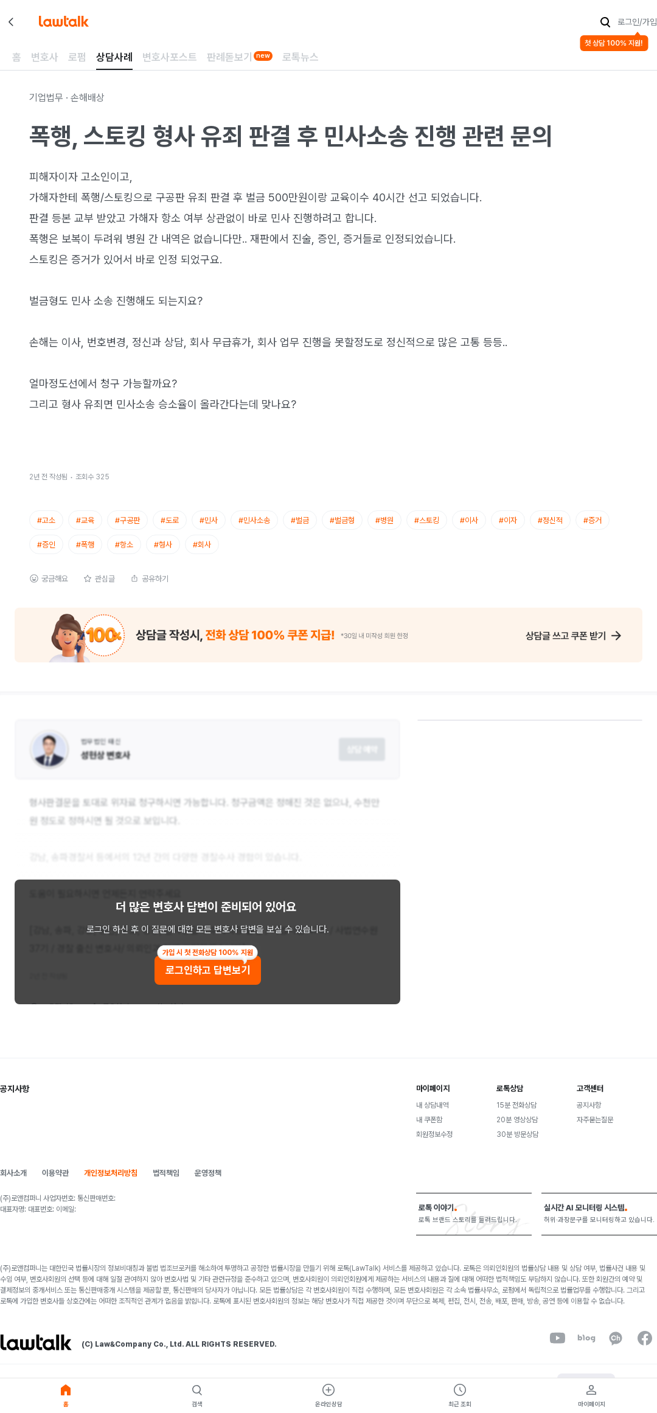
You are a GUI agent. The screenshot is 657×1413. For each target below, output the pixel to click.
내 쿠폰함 (429, 1130)
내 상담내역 (432, 1115)
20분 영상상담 (517, 1130)
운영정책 (208, 1183)
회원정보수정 (434, 1144)
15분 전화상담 (516, 1115)
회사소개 (13, 1183)
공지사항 (589, 1115)
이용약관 (55, 1183)
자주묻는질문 (595, 1130)
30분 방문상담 (517, 1144)
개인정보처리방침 (110, 1183)
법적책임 (166, 1183)
